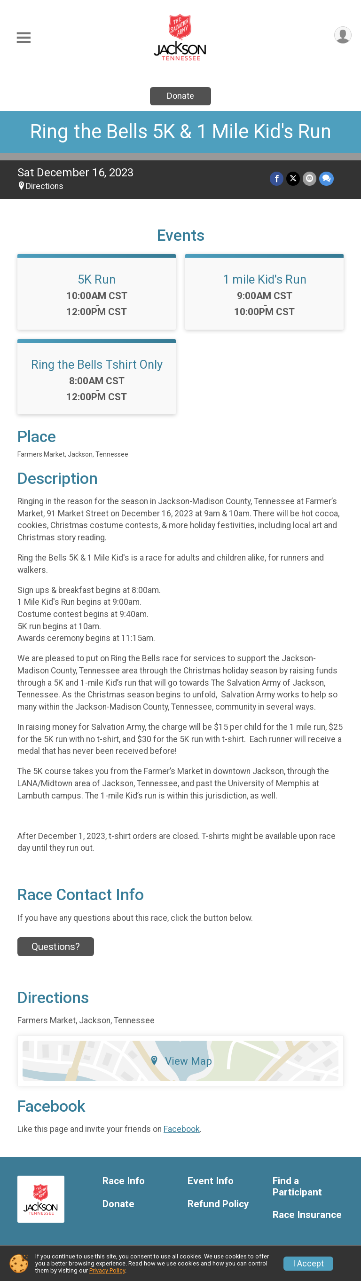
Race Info (123, 1181)
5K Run (97, 279)
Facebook (182, 1129)
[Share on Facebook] (276, 178)
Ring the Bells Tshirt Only (97, 364)
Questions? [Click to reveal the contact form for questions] (55, 946)
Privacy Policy (107, 1270)
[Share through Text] (326, 178)
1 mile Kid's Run (264, 279)
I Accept (308, 1263)
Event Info (211, 1181)
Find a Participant (297, 1187)
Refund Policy (218, 1204)
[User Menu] (343, 35)
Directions (44, 186)
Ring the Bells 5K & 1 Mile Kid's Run (180, 131)
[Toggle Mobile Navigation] (23, 37)
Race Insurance (307, 1215)
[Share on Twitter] (293, 178)
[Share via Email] (309, 178)
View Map (180, 1061)
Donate (180, 96)
